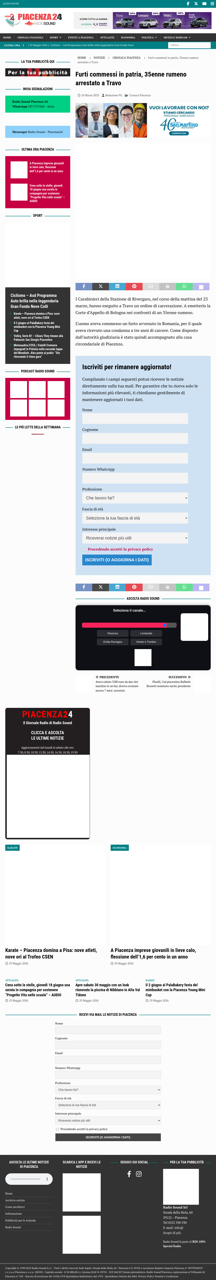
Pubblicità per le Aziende (20, 1220)
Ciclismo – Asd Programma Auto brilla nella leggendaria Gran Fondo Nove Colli (34, 301)
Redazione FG (113, 95)
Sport (54, 37)
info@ (178, 1227)
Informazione (13, 1213)
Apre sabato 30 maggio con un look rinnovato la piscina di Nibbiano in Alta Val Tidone (108, 989)
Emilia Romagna (112, 641)
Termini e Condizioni (166, 1275)
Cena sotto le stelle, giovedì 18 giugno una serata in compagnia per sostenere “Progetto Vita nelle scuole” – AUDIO (47, 193)
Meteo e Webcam (175, 37)
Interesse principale (99, 528)
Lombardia (146, 633)
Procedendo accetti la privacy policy (120, 548)
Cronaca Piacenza (30, 37)
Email (87, 448)
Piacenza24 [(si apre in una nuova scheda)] (55, 131)
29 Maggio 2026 (18, 963)
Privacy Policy (146, 1275)
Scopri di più (172, 1232)
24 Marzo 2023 (90, 95)
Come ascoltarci (15, 1207)
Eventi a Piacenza (81, 37)
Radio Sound (11, 3)
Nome (87, 409)
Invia (51, 106)
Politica (148, 37)
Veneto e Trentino (146, 641)
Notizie (99, 57)
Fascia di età (92, 508)
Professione (92, 488)
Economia (128, 37)
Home (7, 37)
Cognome (90, 429)
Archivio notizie (15, 1200)
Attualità (107, 37)
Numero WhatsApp (98, 468)
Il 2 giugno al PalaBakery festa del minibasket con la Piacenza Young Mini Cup (37, 326)
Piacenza (112, 633)
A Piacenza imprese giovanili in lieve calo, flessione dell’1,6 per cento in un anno (47, 166)
